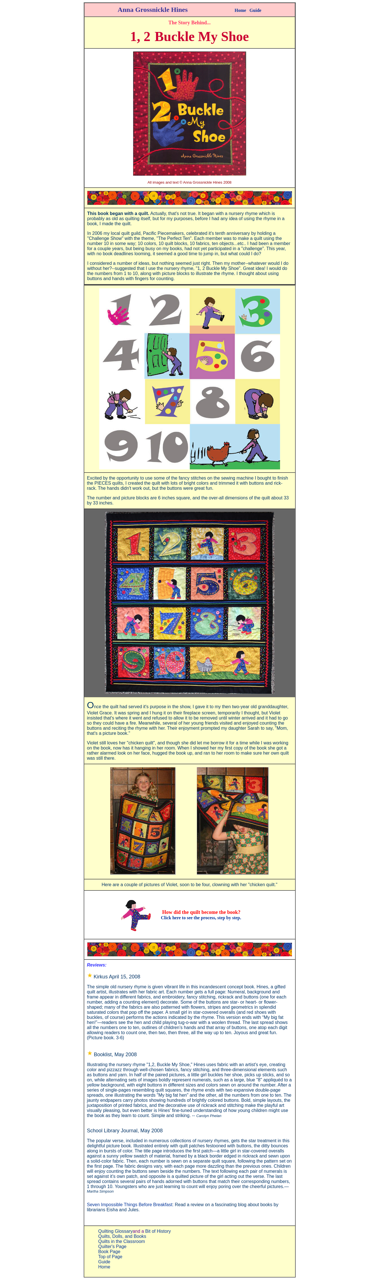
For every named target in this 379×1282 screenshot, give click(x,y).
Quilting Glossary (115, 1231)
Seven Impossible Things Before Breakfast (129, 1204)
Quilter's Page (112, 1246)
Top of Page (110, 1256)
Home (240, 10)
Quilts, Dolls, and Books (122, 1236)
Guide (255, 10)
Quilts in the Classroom (121, 1241)
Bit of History (158, 1231)
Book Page (109, 1251)
